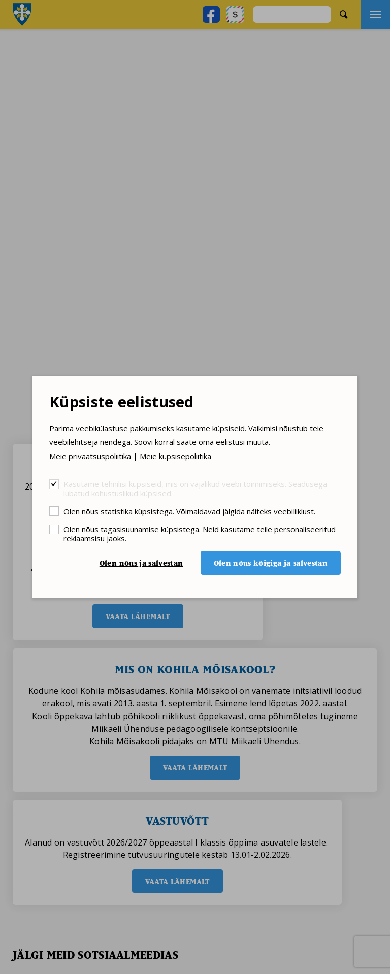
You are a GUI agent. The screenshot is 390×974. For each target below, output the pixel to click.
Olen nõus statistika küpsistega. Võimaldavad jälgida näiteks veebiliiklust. (189, 511)
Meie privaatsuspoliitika (90, 456)
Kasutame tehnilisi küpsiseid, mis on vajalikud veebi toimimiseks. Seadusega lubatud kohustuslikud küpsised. (195, 488)
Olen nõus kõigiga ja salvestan (271, 563)
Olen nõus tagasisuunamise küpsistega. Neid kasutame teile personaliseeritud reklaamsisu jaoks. (199, 533)
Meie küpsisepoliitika (175, 456)
